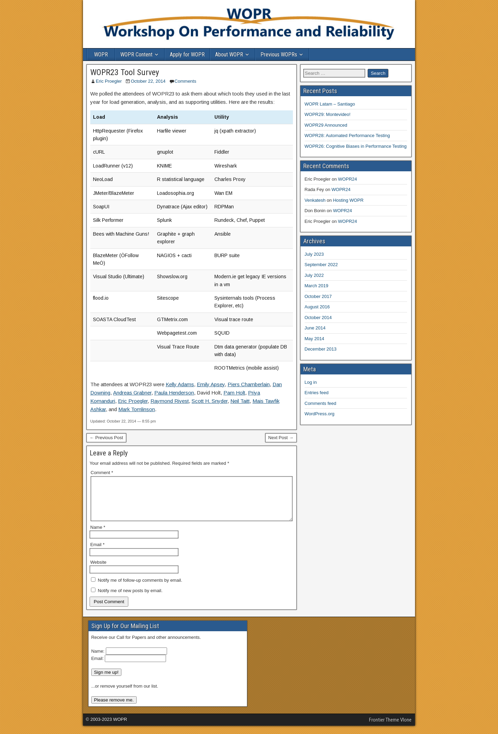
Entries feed (317, 392)
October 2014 (318, 317)
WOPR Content (136, 54)
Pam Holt (234, 393)
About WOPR (229, 54)
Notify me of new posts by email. (130, 598)
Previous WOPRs (278, 54)
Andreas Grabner (132, 393)
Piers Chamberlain (249, 384)
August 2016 (317, 306)
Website (98, 570)
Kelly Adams (180, 384)
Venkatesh (315, 200)
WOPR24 (347, 179)
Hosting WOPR (348, 200)
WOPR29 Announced (326, 125)
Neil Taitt (240, 401)
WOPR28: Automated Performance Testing (347, 135)
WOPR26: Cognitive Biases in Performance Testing (356, 146)
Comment (102, 472)
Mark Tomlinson (136, 409)
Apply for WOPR (187, 54)
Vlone (406, 728)
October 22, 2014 (148, 81)
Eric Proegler (109, 81)
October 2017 (318, 296)
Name (97, 535)
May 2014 (314, 338)
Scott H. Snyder (210, 401)
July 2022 (314, 275)
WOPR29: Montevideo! (328, 114)
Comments (185, 81)
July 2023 (314, 254)
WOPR (101, 54)
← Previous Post (106, 437)
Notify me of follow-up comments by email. (140, 588)
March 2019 (317, 285)
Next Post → (281, 437)
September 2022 (321, 264)
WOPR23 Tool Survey (124, 72)
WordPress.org (319, 413)
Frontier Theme (384, 728)
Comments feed (320, 403)
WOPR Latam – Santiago (330, 104)
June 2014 (315, 327)
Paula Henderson (174, 393)
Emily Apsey (211, 384)
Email (97, 552)
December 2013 (321, 349)
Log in (311, 382)
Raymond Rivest (169, 401)
